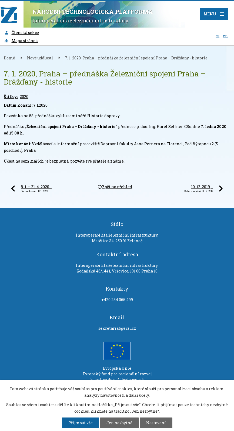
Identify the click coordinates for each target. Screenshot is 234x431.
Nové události (40, 57)
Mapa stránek (21, 40)
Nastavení (156, 422)
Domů (9, 57)
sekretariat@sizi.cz (117, 328)
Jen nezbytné (119, 422)
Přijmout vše (80, 422)
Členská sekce (21, 32)
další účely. (139, 395)
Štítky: (11, 96)
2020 (24, 96)
